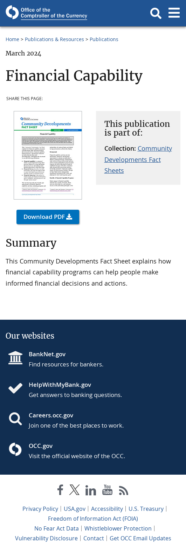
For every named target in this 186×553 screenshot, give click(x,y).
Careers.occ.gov (51, 415)
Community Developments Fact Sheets (138, 159)
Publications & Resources (54, 39)
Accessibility (107, 509)
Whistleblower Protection (118, 528)
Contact (93, 538)
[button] (156, 13)
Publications (104, 39)
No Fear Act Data (56, 528)
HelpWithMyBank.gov (60, 384)
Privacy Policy (40, 509)
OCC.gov (41, 446)
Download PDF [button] (44, 217)
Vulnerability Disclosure (46, 538)
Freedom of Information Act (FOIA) (93, 518)
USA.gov (74, 509)
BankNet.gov (47, 354)
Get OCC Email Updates (140, 538)
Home (12, 39)
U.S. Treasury (146, 509)
